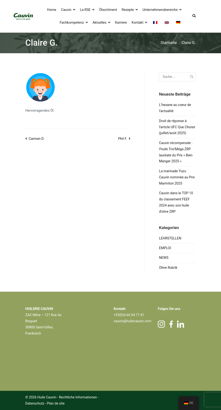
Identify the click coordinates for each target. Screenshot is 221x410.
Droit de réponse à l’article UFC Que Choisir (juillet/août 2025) (177, 127)
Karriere (121, 23)
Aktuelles (99, 23)
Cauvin (66, 10)
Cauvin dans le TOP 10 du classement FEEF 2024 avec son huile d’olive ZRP (176, 202)
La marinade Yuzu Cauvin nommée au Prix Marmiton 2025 (177, 177)
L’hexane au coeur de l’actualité (175, 108)
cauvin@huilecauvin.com (132, 321)
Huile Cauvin (46, 397)
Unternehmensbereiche (159, 10)
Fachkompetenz (72, 23)
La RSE (85, 10)
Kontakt (138, 23)
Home (51, 10)
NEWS (163, 258)
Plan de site (56, 403)
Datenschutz (35, 403)
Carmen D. (36, 139)
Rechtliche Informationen (78, 397)
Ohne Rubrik (168, 268)
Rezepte (128, 10)
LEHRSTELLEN (170, 238)
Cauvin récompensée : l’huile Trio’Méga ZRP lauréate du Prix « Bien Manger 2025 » (176, 152)
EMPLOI (165, 248)
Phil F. (122, 139)
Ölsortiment (108, 10)
